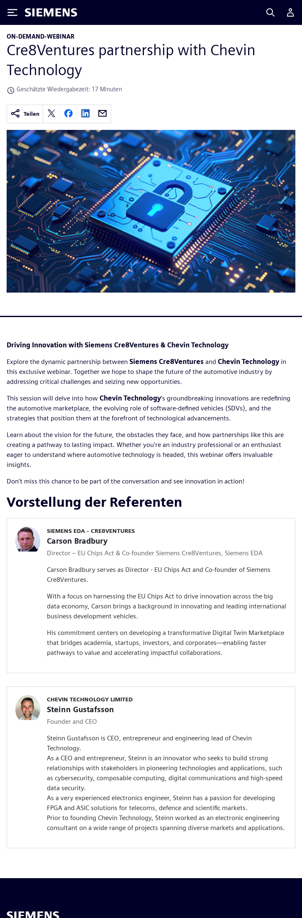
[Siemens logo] (51, 12)
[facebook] (68, 114)
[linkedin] (85, 114)
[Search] (270, 12)
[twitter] (51, 114)
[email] (102, 114)
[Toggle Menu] (12, 12)
